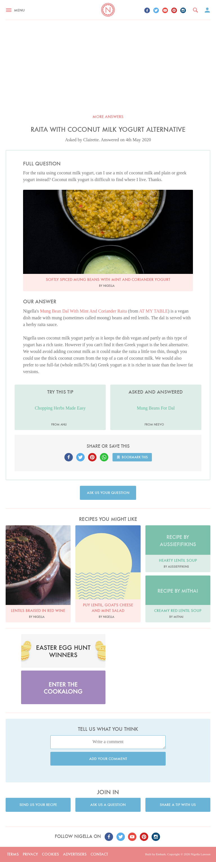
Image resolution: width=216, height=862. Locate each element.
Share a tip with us (178, 804)
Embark (161, 854)
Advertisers (75, 854)
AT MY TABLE (153, 311)
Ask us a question (108, 804)
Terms (13, 854)
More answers (108, 116)
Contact (99, 854)
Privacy (30, 854)
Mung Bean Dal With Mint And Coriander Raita (83, 311)
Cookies (50, 854)
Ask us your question (108, 492)
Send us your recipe (38, 804)
